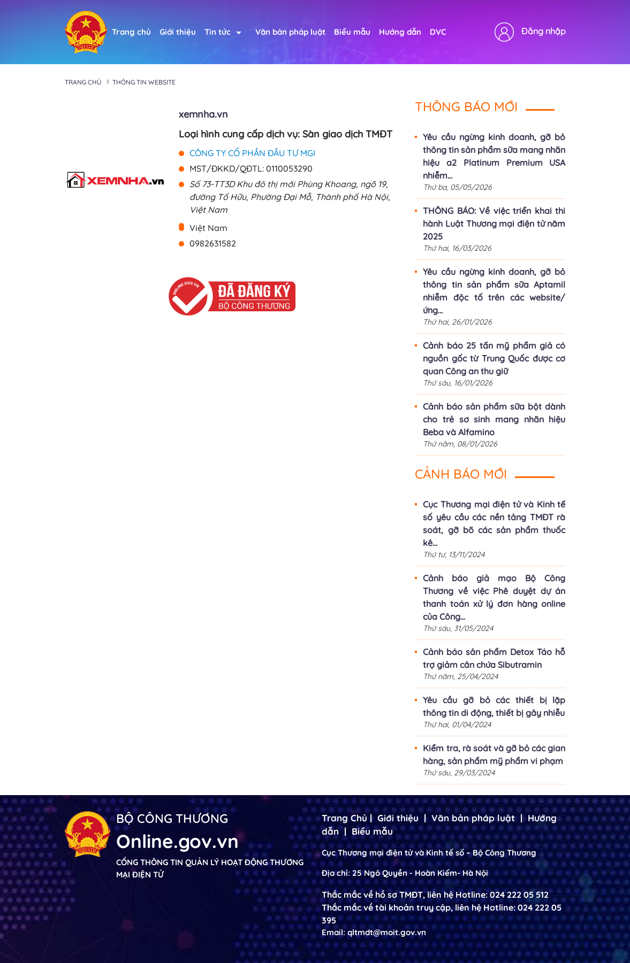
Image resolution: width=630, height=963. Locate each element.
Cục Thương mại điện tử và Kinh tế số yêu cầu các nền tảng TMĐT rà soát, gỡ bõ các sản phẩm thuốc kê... (494, 523)
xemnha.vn (203, 114)
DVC (438, 32)
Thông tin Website (144, 82)
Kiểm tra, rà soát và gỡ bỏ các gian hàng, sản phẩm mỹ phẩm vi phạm (494, 754)
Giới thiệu (178, 32)
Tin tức (222, 32)
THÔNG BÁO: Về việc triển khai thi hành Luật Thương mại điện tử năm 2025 (494, 223)
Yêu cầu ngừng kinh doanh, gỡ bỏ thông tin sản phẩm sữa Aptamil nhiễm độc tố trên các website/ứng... (494, 290)
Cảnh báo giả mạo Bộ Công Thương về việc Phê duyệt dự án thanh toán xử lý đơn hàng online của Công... (494, 597)
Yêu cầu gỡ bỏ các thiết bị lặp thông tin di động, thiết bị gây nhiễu (494, 706)
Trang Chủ (344, 817)
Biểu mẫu (352, 32)
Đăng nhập (543, 31)
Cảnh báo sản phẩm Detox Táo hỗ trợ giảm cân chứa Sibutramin (494, 658)
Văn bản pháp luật (290, 32)
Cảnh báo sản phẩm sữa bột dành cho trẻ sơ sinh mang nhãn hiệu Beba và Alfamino (494, 419)
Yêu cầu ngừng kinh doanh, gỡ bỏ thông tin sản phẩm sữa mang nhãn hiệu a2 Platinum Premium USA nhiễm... (494, 156)
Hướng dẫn (400, 32)
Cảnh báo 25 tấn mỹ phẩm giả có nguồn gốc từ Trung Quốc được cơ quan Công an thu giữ (494, 358)
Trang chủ (131, 32)
